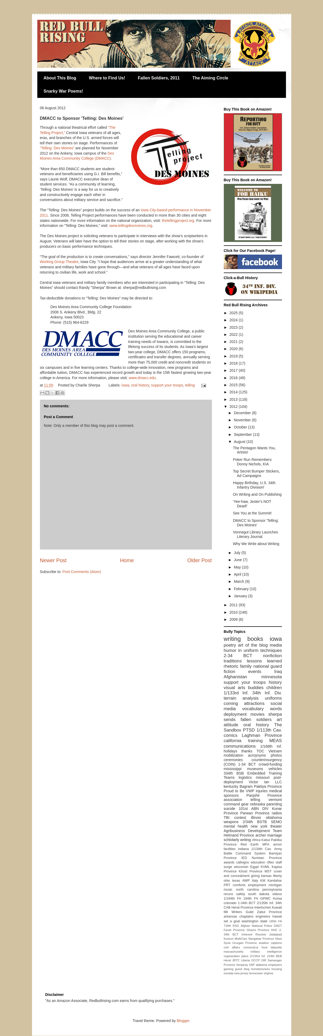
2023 (234, 327)
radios (277, 813)
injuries (261, 791)
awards (229, 862)
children (274, 687)
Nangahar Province (261, 938)
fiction (229, 671)
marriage (274, 835)
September (243, 434)
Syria (227, 942)
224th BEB (274, 956)
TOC (260, 751)
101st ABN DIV (253, 808)
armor (277, 844)
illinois (256, 817)
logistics (245, 777)
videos (277, 894)
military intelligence (266, 951)
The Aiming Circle (210, 78)
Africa (256, 840)
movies (258, 714)
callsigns (242, 862)
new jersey (241, 973)
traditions (233, 660)
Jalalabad (275, 934)
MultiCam (241, 938)
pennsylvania (272, 889)
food (264, 947)
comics (231, 735)
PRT (227, 885)
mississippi (233, 769)
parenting (274, 804)
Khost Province (250, 871)
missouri (263, 777)
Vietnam (275, 751)
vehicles (275, 769)
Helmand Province (239, 835)
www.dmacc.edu (142, 378)
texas (236, 880)
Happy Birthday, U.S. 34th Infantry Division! (254, 485)
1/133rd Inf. (236, 692)
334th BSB (234, 773)
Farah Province (234, 930)
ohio (227, 880)
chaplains (246, 916)
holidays (230, 751)
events (254, 671)
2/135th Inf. (265, 903)
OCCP (255, 960)
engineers (263, 916)
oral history (140, 385)
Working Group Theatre (59, 262)
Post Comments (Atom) (81, 572)
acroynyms (257, 755)
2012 (234, 406)
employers (275, 964)
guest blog (242, 969)
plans (244, 956)
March (239, 581)
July (238, 553)
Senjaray (242, 964)
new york (259, 826)
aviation (264, 942)
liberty (277, 876)
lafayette (276, 947)
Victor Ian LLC (265, 782)
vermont (275, 800)
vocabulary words (262, 708)
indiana (243, 849)
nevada (229, 973)
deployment (235, 714)
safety (240, 894)
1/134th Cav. (261, 849)
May (238, 567)
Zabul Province (269, 912)
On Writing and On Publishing (257, 494)
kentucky (231, 786)
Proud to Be (234, 791)
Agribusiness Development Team (253, 831)
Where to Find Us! (107, 78)
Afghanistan (235, 676)
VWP (250, 791)
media (276, 645)
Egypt (254, 867)
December (243, 413)
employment (257, 885)
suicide (229, 808)
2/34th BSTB (255, 822)
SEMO (276, 822)
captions (276, 942)
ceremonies (233, 760)
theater (276, 826)
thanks (247, 751)
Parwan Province (254, 813)
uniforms (273, 698)
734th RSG (231, 925)
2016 (234, 378)
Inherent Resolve (254, 934)
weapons (231, 822)
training (255, 740)
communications (240, 746)
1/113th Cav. (269, 730)
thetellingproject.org (178, 220)
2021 (234, 342)
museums (255, 769)
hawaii (277, 916)
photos (276, 755)
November (243, 420)
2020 (234, 349)
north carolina (247, 889)
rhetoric (231, 666)
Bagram (246, 786)
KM (262, 880)
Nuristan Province (267, 858)
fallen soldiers (256, 719)
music (228, 889)
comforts (239, 885)
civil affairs (232, 947)
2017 (234, 370)
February (242, 589)
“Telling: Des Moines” (57, 148)
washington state (254, 921)
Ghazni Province (258, 930)
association (233, 800)
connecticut (250, 947)
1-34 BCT (247, 764)
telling (190, 385)
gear (245, 804)
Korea (277, 898)
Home (127, 560)
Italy (255, 880)
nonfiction (272, 655)
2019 (234, 356)
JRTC (236, 960)
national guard (267, 666)
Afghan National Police (256, 925)
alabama (261, 964)
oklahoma (274, 817)
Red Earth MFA (254, 844)
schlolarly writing (237, 840)
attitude (231, 724)
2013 (234, 399)
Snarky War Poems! (63, 91)
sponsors (231, 795)
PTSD (249, 730)
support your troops (167, 385)
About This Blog (60, 78)
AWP (246, 880)
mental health (236, 826)
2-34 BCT (238, 655)
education (258, 862)
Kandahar (274, 880)
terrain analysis (241, 698)
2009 (234, 619)
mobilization (233, 755)
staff (279, 862)
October (241, 427)
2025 (234, 313)
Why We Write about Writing (256, 544)
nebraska (257, 804)
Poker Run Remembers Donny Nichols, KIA (252, 461)
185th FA (275, 921)
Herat (227, 960)
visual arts (234, 687)
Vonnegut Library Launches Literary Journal (255, 534)
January (241, 596)
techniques (271, 650)
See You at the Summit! (252, 513)
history (275, 682)
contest (240, 817)
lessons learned (264, 660)
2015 (234, 385)
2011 (234, 605)
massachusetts (234, 951)
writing (232, 639)
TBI (227, 817)
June (238, 560)
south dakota (258, 894)
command (232, 804)
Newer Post (53, 560)
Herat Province (242, 907)
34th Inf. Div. (267, 692)
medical (275, 791)
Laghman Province (262, 735)
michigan (275, 885)
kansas (266, 876)
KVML (265, 867)
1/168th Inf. (271, 746)
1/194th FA (232, 898)
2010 (234, 612)
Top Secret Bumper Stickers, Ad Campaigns (256, 473)
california (233, 740)
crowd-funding (270, 764)
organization (232, 956)
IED (244, 858)
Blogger (183, 1021)
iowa (125, 385)
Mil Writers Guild (238, 912)
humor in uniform (241, 650)
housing (276, 969)
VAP (252, 964)
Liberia (245, 960)
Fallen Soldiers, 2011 (159, 78)
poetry (230, 645)
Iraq (278, 671)
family (246, 666)
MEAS (275, 740)
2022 (234, 334)
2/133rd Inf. (258, 956)
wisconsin (241, 867)
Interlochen (262, 907)
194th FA (250, 898)
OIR (263, 960)
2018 (234, 363)
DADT (278, 925)
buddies (255, 687)
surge (228, 867)
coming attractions (244, 703)
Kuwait (277, 907)
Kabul (265, 840)
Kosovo (229, 938)
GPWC (265, 898)
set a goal (232, 921)
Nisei (278, 938)
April (238, 574)
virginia (268, 973)
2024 (234, 320)
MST (268, 871)
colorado (230, 903)
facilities (230, 849)
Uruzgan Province (244, 942)
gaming (229, 969)
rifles (270, 862)
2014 (234, 392)
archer (261, 835)
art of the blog (253, 645)
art (279, 719)
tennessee (256, 973)
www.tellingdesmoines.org (131, 225)
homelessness (260, 969)
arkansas (230, 916)
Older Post (199, 560)
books (255, 639)
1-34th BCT (246, 903)
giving (255, 876)
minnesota (271, 676)
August (240, 442)
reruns (228, 894)
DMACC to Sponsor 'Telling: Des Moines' (256, 522)
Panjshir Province (264, 795)
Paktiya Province (268, 786)
